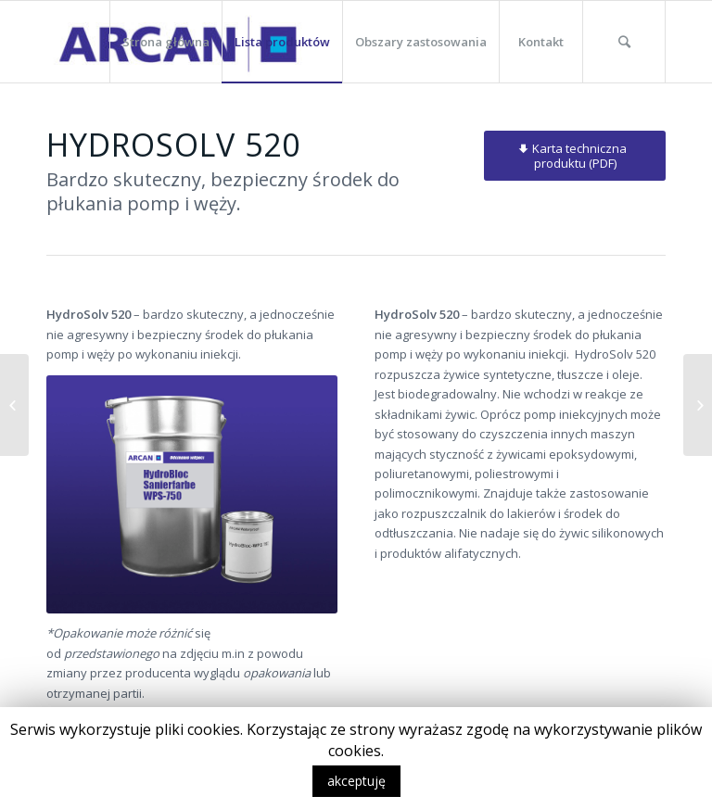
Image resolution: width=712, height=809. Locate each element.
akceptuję (356, 781)
